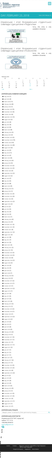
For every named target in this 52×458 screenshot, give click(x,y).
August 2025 (7, 119)
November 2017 (8, 339)
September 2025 (8, 117)
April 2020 (6, 270)
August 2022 (7, 204)
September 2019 (8, 288)
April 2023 (6, 183)
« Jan (3, 89)
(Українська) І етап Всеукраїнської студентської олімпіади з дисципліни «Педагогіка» (26, 23)
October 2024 (7, 142)
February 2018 (8, 332)
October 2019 (7, 286)
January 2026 (7, 107)
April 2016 (6, 383)
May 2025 (6, 124)
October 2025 (7, 114)
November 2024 (8, 140)
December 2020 (8, 252)
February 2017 (8, 360)
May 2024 (6, 153)
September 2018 (8, 316)
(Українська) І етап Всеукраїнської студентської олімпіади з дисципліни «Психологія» (26, 49)
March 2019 (7, 301)
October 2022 (7, 199)
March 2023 (7, 186)
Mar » (30, 89)
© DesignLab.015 (27, 449)
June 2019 (6, 293)
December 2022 (8, 194)
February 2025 (8, 132)
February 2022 (8, 219)
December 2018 (8, 309)
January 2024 (7, 163)
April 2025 (6, 127)
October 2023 (7, 170)
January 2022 (7, 222)
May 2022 (6, 211)
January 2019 (7, 306)
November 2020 (8, 255)
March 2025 (7, 130)
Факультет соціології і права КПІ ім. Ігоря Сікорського (32, 445)
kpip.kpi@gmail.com (7, 424)
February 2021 (8, 247)
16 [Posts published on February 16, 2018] (30, 84)
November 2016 (8, 368)
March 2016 (7, 385)
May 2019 (6, 296)
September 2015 (8, 401)
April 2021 (6, 242)
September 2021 (8, 232)
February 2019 (8, 304)
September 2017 (8, 345)
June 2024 (6, 150)
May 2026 (6, 96)
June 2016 (6, 378)
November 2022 (8, 196)
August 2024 (7, 147)
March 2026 (7, 101)
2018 (43, 15)
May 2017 (6, 352)
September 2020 (8, 260)
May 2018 (6, 324)
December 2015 (8, 393)
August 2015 (7, 403)
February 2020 (8, 275)
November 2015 (8, 396)
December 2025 (8, 109)
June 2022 (6, 209)
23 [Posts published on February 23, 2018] (30, 85)
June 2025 (6, 122)
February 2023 (8, 188)
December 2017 (8, 337)
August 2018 (7, 319)
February (47, 15)
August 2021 (7, 234)
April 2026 (6, 99)
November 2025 (8, 112)
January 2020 (7, 278)
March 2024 (7, 158)
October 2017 (7, 342)
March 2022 (7, 217)
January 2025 (7, 135)
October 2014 (7, 406)
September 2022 (8, 201)
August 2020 (7, 263)
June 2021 (6, 237)
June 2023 (6, 178)
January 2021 (7, 250)
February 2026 (8, 104)
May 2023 (6, 181)
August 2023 (7, 176)
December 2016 (8, 365)
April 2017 (6, 355)
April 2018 (6, 327)
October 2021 (7, 229)
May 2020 (6, 268)
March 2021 (7, 245)
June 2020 (6, 265)
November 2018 (8, 311)
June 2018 (6, 322)
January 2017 (7, 362)
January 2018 (7, 334)
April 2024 (6, 155)
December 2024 (8, 137)
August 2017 (7, 347)
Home (40, 15)
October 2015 (7, 398)
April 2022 (6, 214)
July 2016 (6, 375)
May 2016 (6, 380)
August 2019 (7, 291)
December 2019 (8, 281)
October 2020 (7, 258)
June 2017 (6, 350)
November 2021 (8, 227)
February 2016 (8, 388)
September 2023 (8, 173)
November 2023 (8, 168)
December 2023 (8, 165)
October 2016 (7, 370)
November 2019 (8, 283)
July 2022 (6, 206)
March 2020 (7, 273)
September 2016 (8, 373)
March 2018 (7, 329)
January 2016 (7, 391)
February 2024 (8, 160)
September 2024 (8, 145)
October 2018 (7, 314)
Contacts (15, 445)
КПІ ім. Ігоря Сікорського (26, 447)
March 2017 (7, 357)
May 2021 (6, 240)
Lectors (8, 445)
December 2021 (8, 224)
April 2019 (6, 298)
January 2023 (7, 191)
